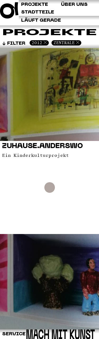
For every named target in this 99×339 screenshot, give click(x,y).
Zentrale (64, 42)
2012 (37, 42)
